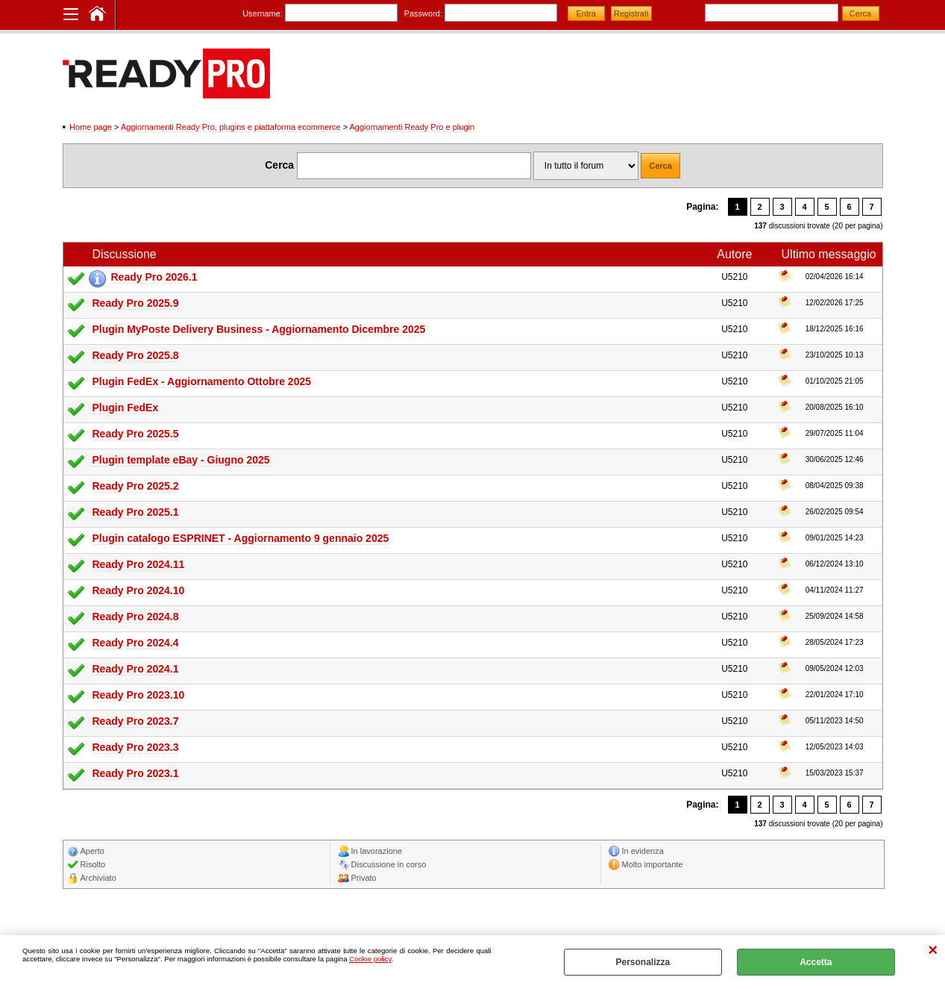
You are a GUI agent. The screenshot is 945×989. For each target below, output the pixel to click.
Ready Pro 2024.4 (135, 643)
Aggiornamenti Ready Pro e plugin (412, 126)
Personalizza (642, 962)
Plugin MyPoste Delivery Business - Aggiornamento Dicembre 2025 (259, 329)
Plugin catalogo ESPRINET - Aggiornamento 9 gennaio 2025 (240, 538)
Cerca (279, 165)
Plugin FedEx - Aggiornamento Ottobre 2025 (202, 381)
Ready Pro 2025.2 (135, 486)
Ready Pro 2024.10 (138, 590)
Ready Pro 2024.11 (138, 564)
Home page (90, 126)
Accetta (816, 962)
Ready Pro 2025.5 (135, 434)
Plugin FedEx (125, 408)
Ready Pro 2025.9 (135, 303)
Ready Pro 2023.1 (135, 773)
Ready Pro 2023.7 (135, 721)
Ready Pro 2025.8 (135, 355)
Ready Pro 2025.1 (135, 512)
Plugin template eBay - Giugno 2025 (181, 460)
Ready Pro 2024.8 (135, 617)
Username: (262, 13)
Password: (423, 13)
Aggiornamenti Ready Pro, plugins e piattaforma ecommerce (231, 126)
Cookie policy (370, 959)
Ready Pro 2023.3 (135, 747)
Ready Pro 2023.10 (138, 695)
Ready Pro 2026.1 (154, 277)
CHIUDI (933, 950)
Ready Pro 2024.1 (135, 669)
